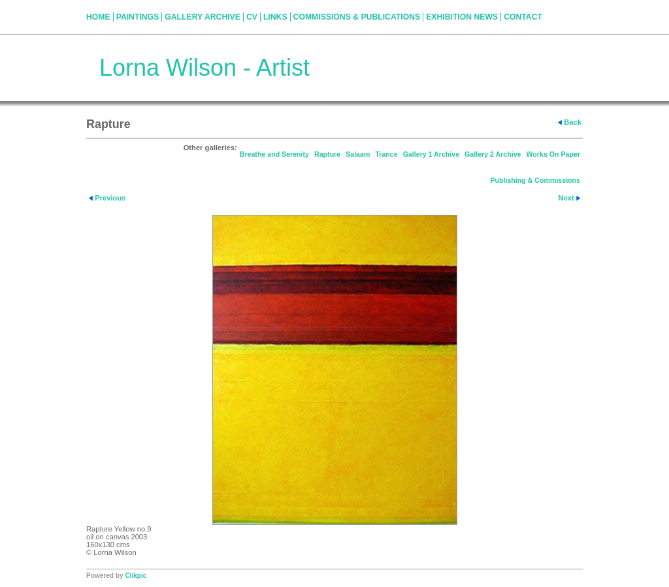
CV (251, 17)
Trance (386, 154)
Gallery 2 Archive (493, 154)
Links (275, 17)
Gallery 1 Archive (431, 154)
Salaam (358, 154)
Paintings (137, 17)
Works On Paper (553, 154)
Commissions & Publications (357, 17)
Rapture (327, 154)
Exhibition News (462, 17)
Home (98, 17)
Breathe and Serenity (274, 154)
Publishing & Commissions (535, 180)
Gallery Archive (202, 17)
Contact (523, 17)
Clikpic (135, 575)
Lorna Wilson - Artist (204, 67)
